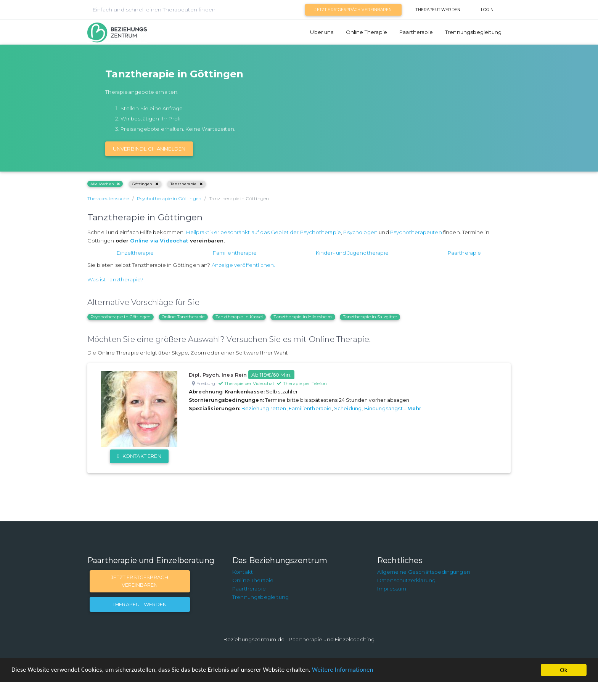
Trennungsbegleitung (473, 32)
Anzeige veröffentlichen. (243, 265)
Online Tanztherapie (183, 316)
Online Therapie (366, 32)
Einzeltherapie (135, 253)
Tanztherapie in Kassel (239, 316)
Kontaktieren (139, 456)
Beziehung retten (263, 408)
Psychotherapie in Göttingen (120, 316)
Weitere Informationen (344, 670)
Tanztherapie (186, 183)
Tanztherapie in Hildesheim (302, 316)
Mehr (414, 408)
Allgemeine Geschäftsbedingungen (423, 572)
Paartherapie (416, 32)
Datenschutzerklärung (406, 580)
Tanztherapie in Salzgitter (370, 316)
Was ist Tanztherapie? (115, 279)
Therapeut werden (438, 9)
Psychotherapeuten (416, 232)
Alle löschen (105, 183)
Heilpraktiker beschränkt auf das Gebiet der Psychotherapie (263, 232)
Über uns (321, 32)
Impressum (391, 589)
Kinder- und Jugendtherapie (352, 253)
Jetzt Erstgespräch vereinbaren (353, 9)
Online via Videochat (159, 240)
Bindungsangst (383, 408)
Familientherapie (235, 253)
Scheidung (348, 408)
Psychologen (360, 232)
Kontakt (242, 572)
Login (487, 9)
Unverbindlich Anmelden (149, 149)
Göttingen (145, 183)
